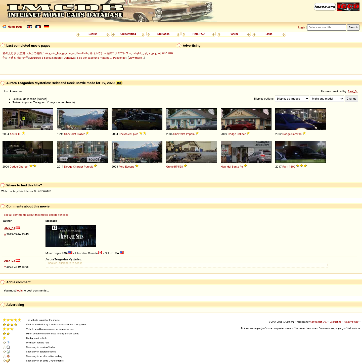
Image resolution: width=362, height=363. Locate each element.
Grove (169, 166)
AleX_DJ (353, 91)
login (20, 290)
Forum (234, 34)
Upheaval (69, 57)
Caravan (296, 134)
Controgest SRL (318, 321)
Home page (12, 26)
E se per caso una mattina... (94, 57)
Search (92, 34)
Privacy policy (351, 321)
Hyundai (226, 166)
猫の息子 (22, 57)
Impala (190, 134)
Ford (121, 166)
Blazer (81, 134)
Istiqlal (136, 53)
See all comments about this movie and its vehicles (36, 214)
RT (175, 166)
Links (268, 34)
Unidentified (128, 34)
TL (19, 134)
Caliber (241, 134)
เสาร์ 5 (12, 57)
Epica (135, 134)
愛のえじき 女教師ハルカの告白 (22, 53)
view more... (136, 57)
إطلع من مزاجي (151, 53)
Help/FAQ (199, 34)
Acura (13, 134)
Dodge (232, 134)
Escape (129, 166)
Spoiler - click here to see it (65, 263)
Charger (24, 166)
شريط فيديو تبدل (65, 53)
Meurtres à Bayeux (41, 57)
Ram (285, 166)
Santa (235, 166)
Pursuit (88, 166)
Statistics (163, 34)
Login (301, 27)
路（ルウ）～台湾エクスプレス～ (110, 53)
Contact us (335, 321)
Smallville (82, 53)
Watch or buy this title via (26, 191)
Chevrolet (70, 134)
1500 (292, 166)
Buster (58, 57)
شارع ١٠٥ (49, 53)
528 (180, 166)
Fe (241, 166)
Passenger (119, 57)
